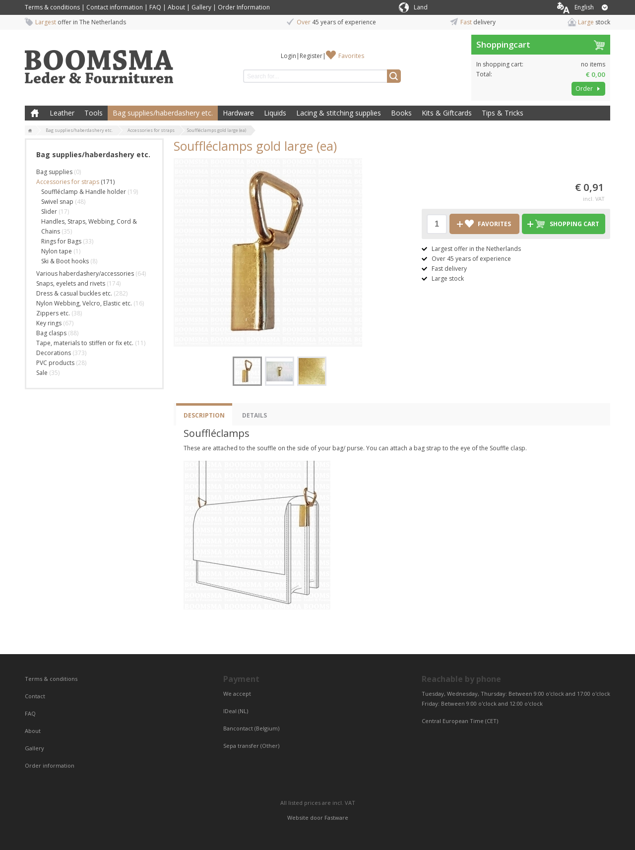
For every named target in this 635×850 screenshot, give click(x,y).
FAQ (155, 7)
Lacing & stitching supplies (338, 113)
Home (35, 113)
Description (204, 415)
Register (311, 56)
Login (288, 56)
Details (254, 415)
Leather (62, 113)
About (176, 7)
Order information (49, 765)
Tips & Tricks (502, 113)
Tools (93, 113)
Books (401, 113)
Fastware (336, 817)
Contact (36, 696)
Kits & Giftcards (447, 113)
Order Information (244, 7)
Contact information (114, 7)
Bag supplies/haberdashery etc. (163, 113)
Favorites (351, 56)
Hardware (238, 113)
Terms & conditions (52, 7)
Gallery (201, 7)
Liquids (275, 113)
